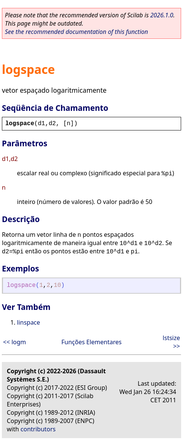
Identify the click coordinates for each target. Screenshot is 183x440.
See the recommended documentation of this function (76, 32)
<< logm (14, 342)
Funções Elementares (91, 342)
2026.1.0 (161, 15)
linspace (28, 322)
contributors (38, 429)
